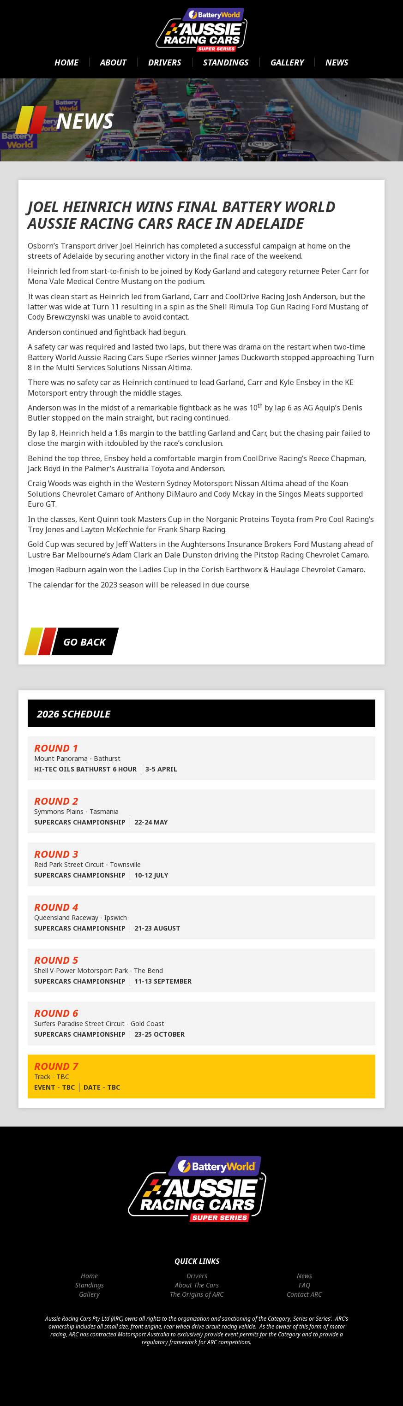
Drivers (164, 62)
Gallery (287, 62)
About (113, 62)
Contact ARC (304, 1294)
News (337, 62)
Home (66, 62)
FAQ (304, 1285)
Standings (226, 62)
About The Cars (197, 1285)
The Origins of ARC (196, 1294)
